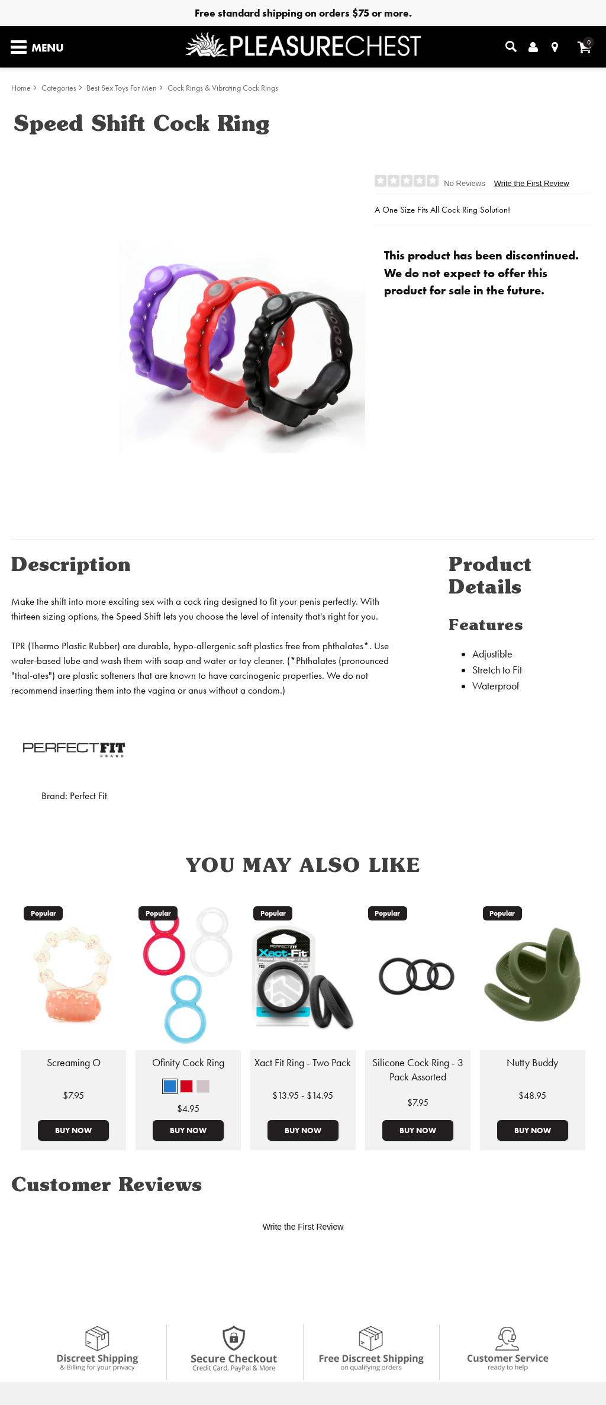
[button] (169, 1086)
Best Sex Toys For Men (121, 88)
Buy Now (73, 1130)
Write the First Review (531, 183)
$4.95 (188, 1108)
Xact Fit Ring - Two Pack (302, 1062)
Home (21, 88)
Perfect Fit (88, 795)
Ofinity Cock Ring (188, 1062)
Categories (58, 88)
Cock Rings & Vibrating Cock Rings (222, 88)
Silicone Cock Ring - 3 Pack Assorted (417, 1069)
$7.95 (73, 1095)
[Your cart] (584, 47)
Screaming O (74, 1062)
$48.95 (532, 1095)
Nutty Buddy (532, 1062)
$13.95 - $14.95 (302, 1095)
